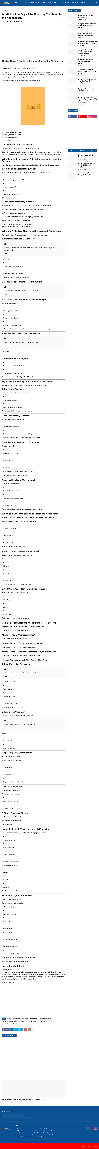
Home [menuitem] (17, 3)
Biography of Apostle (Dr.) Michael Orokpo (85, 16)
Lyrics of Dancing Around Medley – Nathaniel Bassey (85, 34)
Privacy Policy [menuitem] (34, 3)
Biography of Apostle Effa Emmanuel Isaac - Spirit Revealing (85, 61)
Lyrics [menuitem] (83, 3)
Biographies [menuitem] (64, 3)
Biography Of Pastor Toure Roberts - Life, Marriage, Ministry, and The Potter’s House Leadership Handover (87, 100)
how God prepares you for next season (13, 1021)
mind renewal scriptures (32, 1021)
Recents (82, 150)
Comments (92, 150)
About (83, 1146)
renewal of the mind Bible (48, 1021)
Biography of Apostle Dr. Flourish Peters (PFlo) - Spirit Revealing (87, 42)
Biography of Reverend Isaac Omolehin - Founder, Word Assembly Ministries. (85, 51)
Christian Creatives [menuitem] (50, 3)
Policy (88, 1146)
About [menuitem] (24, 3)
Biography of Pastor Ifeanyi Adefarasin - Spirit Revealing (85, 90)
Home (3, 10)
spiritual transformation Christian (12, 1024)
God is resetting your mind (20, 1018)
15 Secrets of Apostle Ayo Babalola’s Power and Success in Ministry (86, 71)
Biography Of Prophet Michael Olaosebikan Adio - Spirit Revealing (86, 81)
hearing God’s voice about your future (40, 1018)
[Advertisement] (33, 38)
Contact (95, 1146)
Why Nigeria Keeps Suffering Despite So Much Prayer (24, 1099)
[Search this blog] (13, 1115)
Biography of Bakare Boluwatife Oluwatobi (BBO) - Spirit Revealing (86, 25)
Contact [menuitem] (75, 3)
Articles (8, 10)
